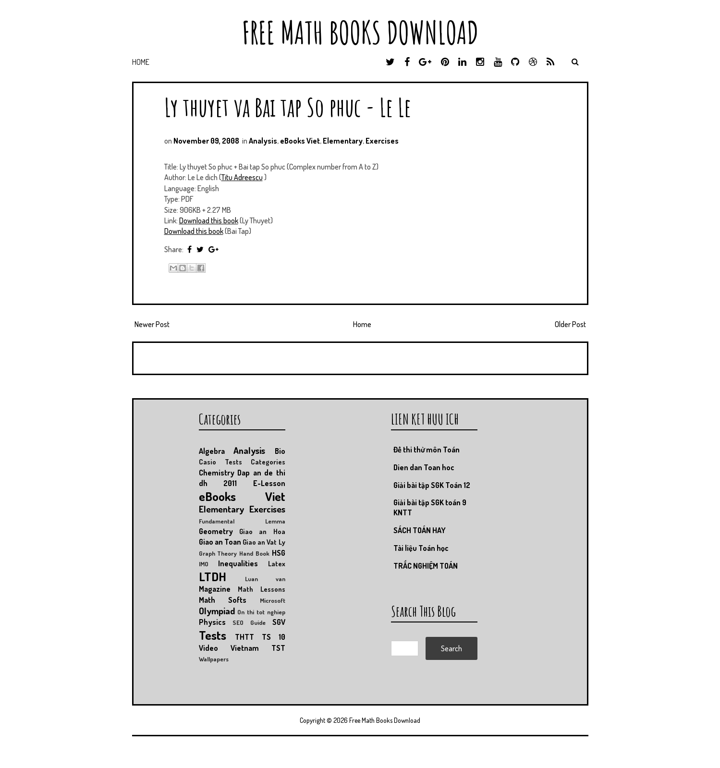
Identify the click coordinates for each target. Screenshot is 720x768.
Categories (268, 461)
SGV (278, 622)
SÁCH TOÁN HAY (419, 530)
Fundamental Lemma (242, 521)
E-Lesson (269, 483)
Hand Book (254, 553)
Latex (276, 563)
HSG (278, 553)
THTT (244, 637)
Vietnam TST (258, 648)
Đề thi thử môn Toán (426, 449)
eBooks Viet (300, 141)
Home (140, 62)
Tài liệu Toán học (421, 548)
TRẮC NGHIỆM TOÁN (425, 566)
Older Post (570, 324)
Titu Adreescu (242, 177)
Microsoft (272, 600)
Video (208, 648)
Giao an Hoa (262, 531)
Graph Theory (218, 553)
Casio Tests (220, 461)
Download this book (208, 220)
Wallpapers (214, 659)
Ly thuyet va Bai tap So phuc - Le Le (287, 107)
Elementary (343, 141)
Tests (212, 635)
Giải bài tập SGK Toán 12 (431, 485)
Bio (280, 451)
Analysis (263, 141)
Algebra (212, 451)
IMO (203, 564)
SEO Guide (249, 622)
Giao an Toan (220, 542)
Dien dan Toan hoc (423, 467)
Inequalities (238, 563)
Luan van (265, 579)
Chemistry (216, 472)
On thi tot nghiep (261, 612)
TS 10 (273, 637)
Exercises (382, 141)
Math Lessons (261, 589)
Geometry (216, 531)
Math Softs (223, 600)
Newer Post (152, 324)
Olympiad (217, 611)
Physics (212, 622)
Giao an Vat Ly (264, 541)
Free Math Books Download (360, 32)
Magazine (215, 589)
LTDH (212, 576)
